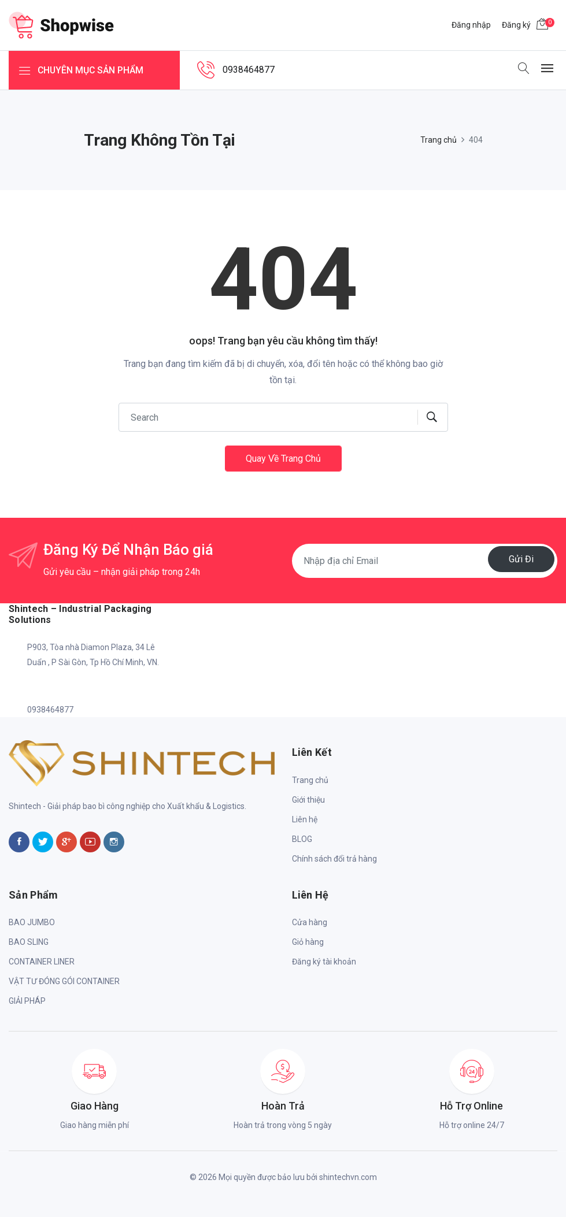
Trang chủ (438, 139)
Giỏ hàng (308, 942)
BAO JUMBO (32, 922)
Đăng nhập (471, 24)
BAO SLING (29, 942)
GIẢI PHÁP (27, 1000)
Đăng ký (516, 24)
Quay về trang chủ (283, 458)
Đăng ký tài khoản (324, 961)
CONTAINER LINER (42, 961)
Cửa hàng (309, 922)
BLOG (302, 839)
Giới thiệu (308, 799)
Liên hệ (304, 819)
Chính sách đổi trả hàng (334, 858)
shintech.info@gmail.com (73, 686)
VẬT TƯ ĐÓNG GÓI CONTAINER (64, 981)
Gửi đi (521, 558)
